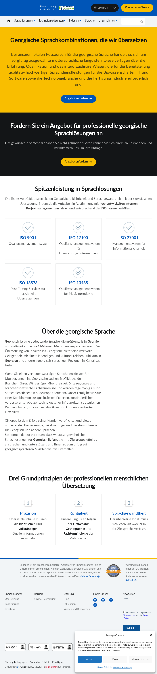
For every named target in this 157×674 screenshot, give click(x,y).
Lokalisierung (12, 604)
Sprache (90, 20)
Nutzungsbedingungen (16, 663)
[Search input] (132, 21)
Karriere (38, 594)
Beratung (10, 609)
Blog (66, 599)
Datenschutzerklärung (122, 668)
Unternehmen (106, 20)
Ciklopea (21, 8)
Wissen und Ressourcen (77, 609)
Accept (89, 659)
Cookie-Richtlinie (104, 667)
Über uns (69, 594)
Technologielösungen (51, 20)
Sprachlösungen (23, 20)
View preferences (140, 659)
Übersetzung (12, 599)
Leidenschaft (51, 667)
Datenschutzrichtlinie (39, 663)
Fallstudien (70, 604)
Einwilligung (58, 663)
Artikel (129, 580)
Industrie (74, 20)
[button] (150, 635)
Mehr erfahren (88, 577)
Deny (115, 659)
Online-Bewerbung (45, 599)
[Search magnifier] (142, 22)
